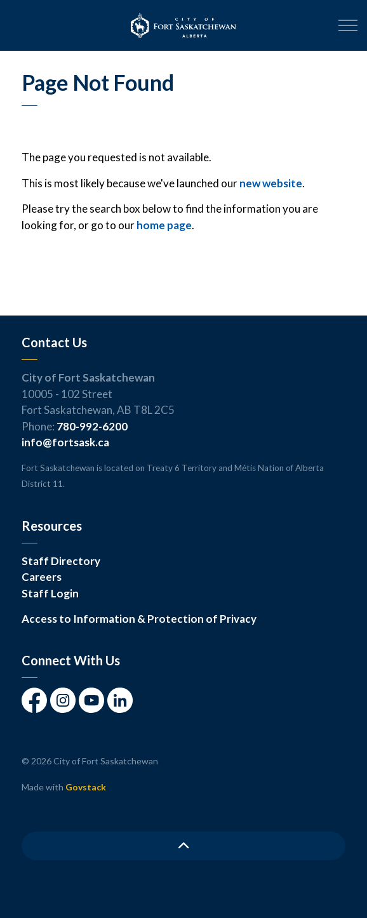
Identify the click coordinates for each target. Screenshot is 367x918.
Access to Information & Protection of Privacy (139, 618)
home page (164, 225)
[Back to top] (183, 846)
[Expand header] (348, 25)
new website (270, 183)
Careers (42, 576)
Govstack (85, 787)
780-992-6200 (92, 426)
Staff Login (50, 593)
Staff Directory (61, 561)
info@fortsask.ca (65, 442)
